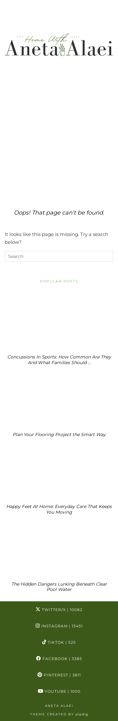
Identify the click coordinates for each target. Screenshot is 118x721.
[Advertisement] (59, 135)
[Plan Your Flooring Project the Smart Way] (59, 398)
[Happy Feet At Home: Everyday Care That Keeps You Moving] (59, 470)
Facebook (59, 658)
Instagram (59, 626)
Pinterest (59, 675)
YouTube (59, 691)
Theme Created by (59, 714)
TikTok (59, 642)
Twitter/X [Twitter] (59, 609)
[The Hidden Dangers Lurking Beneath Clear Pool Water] (59, 548)
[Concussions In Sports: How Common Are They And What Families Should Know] (59, 321)
